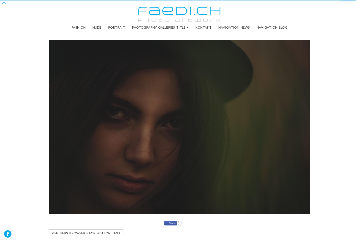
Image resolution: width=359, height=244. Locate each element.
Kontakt (203, 27)
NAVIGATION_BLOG (272, 27)
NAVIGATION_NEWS (234, 27)
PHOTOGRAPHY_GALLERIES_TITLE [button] (160, 27)
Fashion (79, 27)
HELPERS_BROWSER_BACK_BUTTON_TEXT (86, 233)
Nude (96, 27)
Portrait (116, 27)
